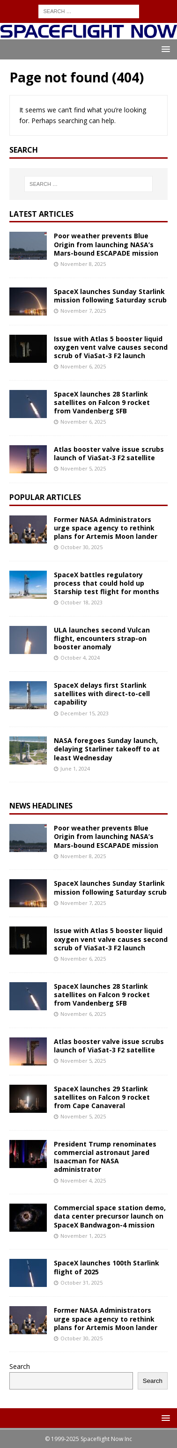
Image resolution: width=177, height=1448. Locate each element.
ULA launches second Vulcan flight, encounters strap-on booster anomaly (102, 638)
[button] (164, 49)
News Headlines (41, 806)
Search (19, 1366)
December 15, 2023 (84, 713)
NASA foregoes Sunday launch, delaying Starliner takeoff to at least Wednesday (107, 749)
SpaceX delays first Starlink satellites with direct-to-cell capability (102, 693)
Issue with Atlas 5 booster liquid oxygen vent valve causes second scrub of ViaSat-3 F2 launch (111, 347)
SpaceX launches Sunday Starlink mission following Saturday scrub (110, 295)
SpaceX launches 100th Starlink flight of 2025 (106, 1267)
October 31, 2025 (81, 1282)
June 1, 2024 (75, 768)
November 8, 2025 (83, 263)
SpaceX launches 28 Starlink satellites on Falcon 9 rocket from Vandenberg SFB (102, 402)
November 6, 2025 (83, 366)
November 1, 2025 (83, 1235)
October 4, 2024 (80, 657)
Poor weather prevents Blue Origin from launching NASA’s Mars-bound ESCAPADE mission (106, 244)
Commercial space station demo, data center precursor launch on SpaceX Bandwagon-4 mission (110, 1216)
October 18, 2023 (81, 602)
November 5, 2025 (83, 468)
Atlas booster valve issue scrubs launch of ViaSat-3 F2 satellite (109, 453)
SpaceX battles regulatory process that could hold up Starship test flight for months (106, 583)
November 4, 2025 (83, 1180)
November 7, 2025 (83, 310)
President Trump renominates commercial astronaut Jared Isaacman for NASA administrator (105, 1156)
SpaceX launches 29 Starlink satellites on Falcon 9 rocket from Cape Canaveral (102, 1097)
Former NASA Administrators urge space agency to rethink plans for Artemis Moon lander (105, 528)
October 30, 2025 (81, 547)
